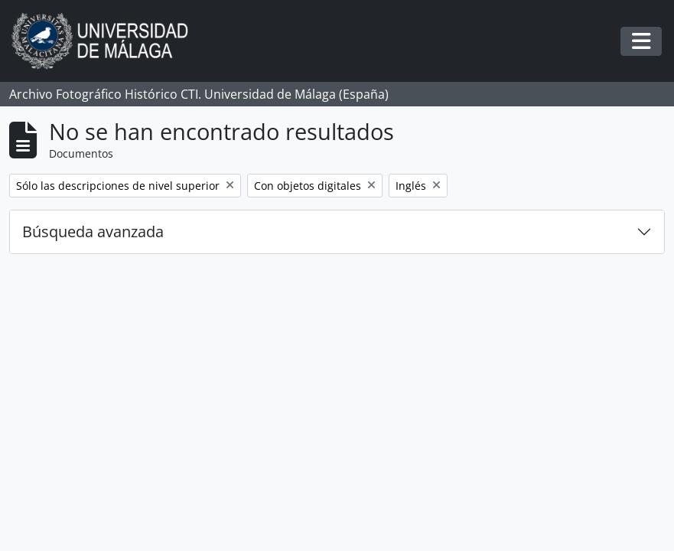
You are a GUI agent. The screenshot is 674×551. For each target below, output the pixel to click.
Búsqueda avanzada (93, 231)
